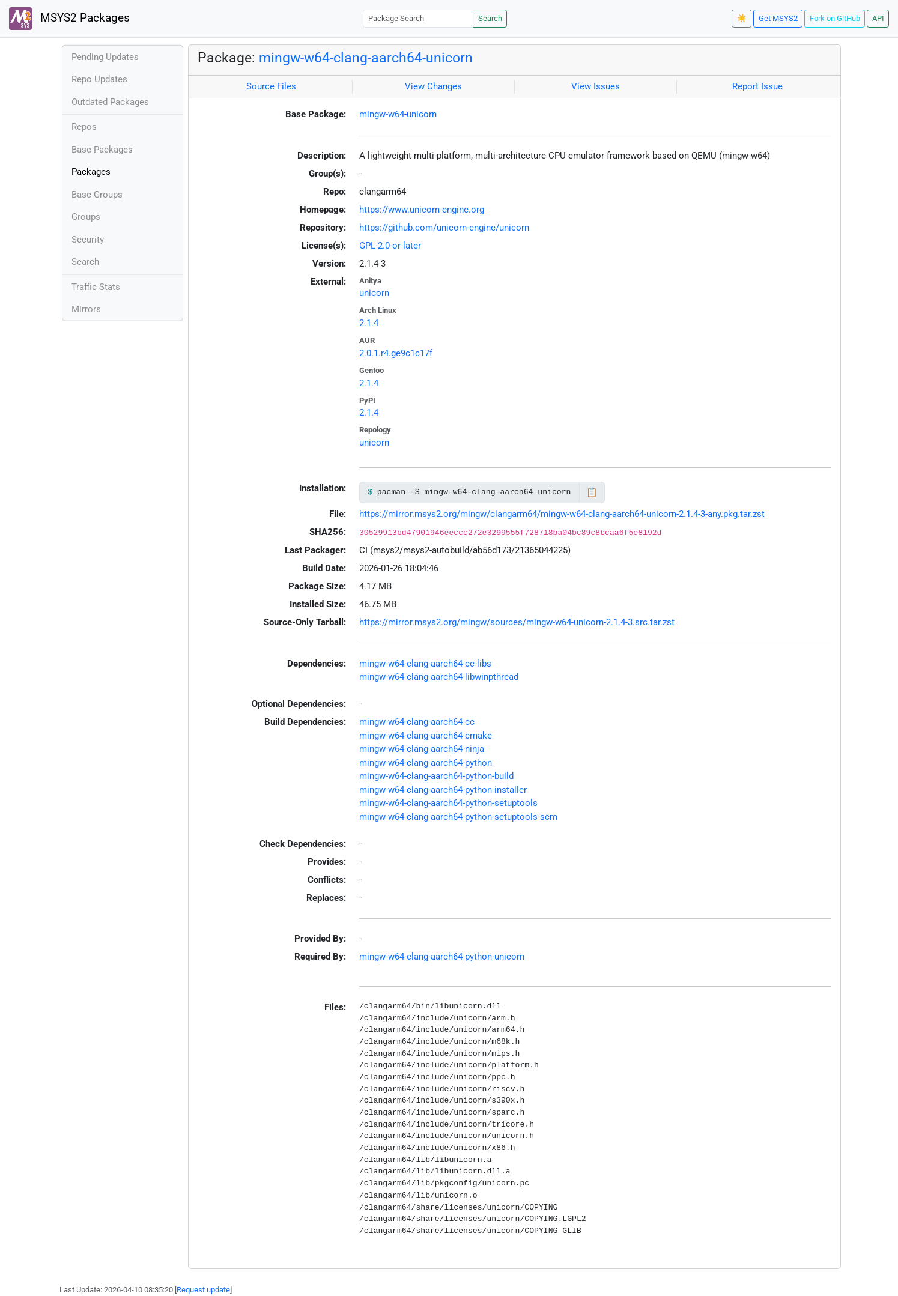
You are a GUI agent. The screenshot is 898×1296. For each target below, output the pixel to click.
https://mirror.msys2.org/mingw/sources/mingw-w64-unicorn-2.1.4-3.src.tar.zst (517, 622)
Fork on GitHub (835, 18)
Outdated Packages (110, 102)
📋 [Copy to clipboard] (592, 492)
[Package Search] (418, 18)
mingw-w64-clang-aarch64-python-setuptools (448, 803)
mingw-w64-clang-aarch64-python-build (436, 776)
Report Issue (757, 86)
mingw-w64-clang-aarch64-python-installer (443, 789)
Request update (203, 1289)
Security (87, 239)
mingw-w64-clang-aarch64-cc (417, 721)
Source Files (271, 86)
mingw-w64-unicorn (398, 114)
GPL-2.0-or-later (390, 245)
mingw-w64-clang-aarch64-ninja (421, 748)
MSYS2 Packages (69, 18)
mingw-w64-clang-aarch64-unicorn (366, 57)
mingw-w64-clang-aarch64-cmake (425, 735)
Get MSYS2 (778, 18)
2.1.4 (368, 323)
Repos (84, 126)
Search (490, 18)
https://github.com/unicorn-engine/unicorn (444, 227)
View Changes (433, 86)
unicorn (374, 293)
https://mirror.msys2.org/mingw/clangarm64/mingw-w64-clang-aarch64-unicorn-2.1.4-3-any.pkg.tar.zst (562, 514)
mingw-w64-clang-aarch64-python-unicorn (441, 956)
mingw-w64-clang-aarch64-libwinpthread (438, 676)
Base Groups (97, 194)
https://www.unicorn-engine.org (421, 209)
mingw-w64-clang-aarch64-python (425, 762)
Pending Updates (105, 57)
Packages (91, 171)
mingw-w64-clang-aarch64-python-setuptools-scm (458, 816)
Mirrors (86, 309)
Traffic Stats (95, 287)
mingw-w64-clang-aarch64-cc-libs (425, 663)
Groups (85, 216)
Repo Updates (99, 79)
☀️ (742, 18)
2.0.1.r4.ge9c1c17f (395, 353)
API (878, 18)
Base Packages (102, 149)
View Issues (595, 86)
